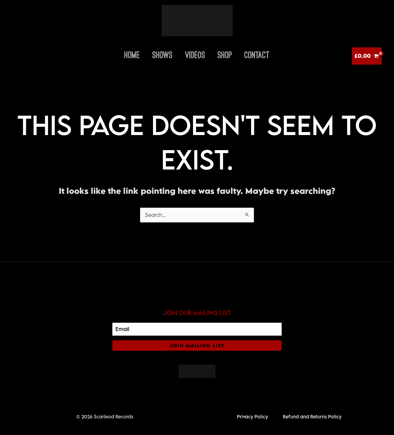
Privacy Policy (252, 416)
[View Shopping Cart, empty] (367, 56)
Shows (162, 55)
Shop (225, 55)
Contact (257, 55)
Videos (195, 55)
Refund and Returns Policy (312, 416)
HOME (132, 55)
